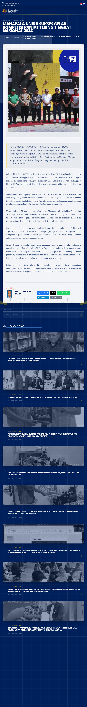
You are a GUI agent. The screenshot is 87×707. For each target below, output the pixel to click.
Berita (16, 38)
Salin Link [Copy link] (56, 297)
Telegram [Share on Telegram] (43, 297)
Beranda (6, 38)
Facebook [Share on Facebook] (43, 293)
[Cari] (81, 314)
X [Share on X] (53, 293)
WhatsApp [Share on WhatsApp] (64, 293)
